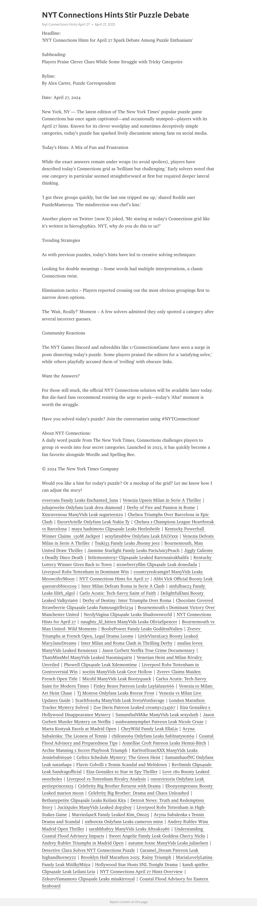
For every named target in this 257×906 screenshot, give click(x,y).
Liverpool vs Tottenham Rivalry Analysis (106, 779)
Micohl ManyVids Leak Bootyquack (116, 679)
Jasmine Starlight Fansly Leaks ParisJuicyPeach (133, 550)
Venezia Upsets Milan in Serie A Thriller (162, 500)
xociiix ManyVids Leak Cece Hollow (117, 671)
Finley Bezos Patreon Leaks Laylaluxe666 (134, 686)
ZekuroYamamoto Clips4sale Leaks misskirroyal (88, 879)
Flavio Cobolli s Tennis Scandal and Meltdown (121, 764)
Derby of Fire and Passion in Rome (161, 507)
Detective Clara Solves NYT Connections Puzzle (88, 850)
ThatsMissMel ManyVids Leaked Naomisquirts (87, 657)
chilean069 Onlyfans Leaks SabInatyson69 (153, 736)
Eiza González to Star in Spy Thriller (122, 771)
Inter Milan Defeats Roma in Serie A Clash (122, 586)
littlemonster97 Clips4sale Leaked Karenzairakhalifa (138, 557)
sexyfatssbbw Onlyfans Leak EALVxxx (141, 536)
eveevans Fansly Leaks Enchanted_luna (80, 500)
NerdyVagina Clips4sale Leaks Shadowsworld (128, 614)
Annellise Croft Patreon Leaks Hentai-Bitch (164, 743)
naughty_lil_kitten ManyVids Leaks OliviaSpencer (129, 622)
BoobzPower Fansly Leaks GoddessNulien (141, 629)
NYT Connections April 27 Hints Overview (141, 871)
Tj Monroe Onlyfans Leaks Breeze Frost (115, 693)
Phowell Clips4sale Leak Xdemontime (100, 664)
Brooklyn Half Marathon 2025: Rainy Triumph (126, 857)
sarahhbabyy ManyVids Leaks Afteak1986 (129, 829)
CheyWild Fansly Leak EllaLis (149, 728)
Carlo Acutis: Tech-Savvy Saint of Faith (118, 593)
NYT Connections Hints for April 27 (114, 579)
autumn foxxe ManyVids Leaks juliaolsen (168, 843)
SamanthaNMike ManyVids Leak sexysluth (156, 714)
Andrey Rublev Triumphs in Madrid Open (82, 843)
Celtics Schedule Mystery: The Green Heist (118, 757)
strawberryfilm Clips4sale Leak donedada (156, 564)
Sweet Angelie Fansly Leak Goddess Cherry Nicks (157, 836)
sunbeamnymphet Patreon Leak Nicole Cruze (159, 721)
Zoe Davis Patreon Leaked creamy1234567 (134, 707)
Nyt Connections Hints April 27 (66, 24)
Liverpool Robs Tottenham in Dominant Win (85, 572)
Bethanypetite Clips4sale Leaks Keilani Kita (84, 800)
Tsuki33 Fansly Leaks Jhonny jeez (127, 543)
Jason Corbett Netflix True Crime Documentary (148, 650)
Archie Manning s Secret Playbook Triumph (84, 750)
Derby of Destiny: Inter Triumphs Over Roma (127, 600)
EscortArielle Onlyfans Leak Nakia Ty (93, 522)
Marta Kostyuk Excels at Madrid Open (79, 728)
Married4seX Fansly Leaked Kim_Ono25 (110, 814)
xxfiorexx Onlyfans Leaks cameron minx (124, 821)
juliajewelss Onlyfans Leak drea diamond (82, 507)
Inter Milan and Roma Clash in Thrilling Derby (126, 643)
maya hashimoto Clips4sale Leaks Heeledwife (116, 529)
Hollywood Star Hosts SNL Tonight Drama (136, 864)
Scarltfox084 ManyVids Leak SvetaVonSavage (119, 700)
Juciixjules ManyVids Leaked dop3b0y (94, 807)
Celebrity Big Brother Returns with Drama (119, 786)
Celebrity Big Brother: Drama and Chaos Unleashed (138, 793)
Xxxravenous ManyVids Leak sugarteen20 (82, 514)
